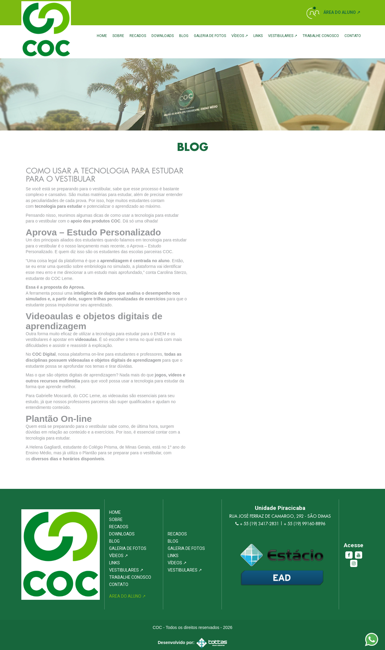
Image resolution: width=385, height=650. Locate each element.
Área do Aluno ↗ (341, 12)
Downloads (162, 36)
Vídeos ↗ (239, 36)
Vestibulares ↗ (282, 36)
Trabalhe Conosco (321, 36)
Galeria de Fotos (210, 36)
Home (102, 36)
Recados (138, 36)
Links (258, 36)
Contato (352, 36)
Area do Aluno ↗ (127, 596)
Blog (183, 36)
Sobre (118, 36)
